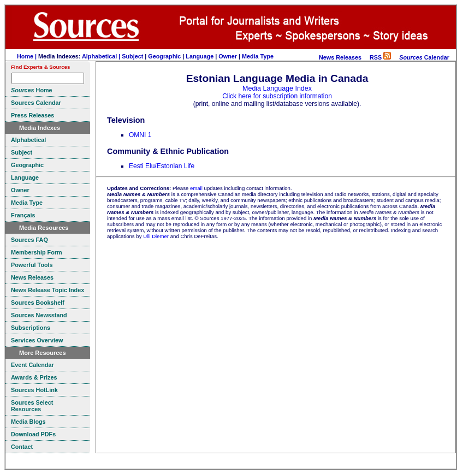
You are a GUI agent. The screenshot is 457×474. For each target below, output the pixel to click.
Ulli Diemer (156, 236)
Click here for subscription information (277, 96)
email (196, 188)
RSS (380, 57)
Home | (27, 56)
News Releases (340, 57)
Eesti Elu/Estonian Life (161, 166)
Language (199, 56)
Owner (227, 56)
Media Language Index (277, 88)
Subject (132, 56)
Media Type (258, 56)
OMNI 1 (140, 135)
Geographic (164, 56)
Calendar (424, 57)
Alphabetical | (102, 56)
